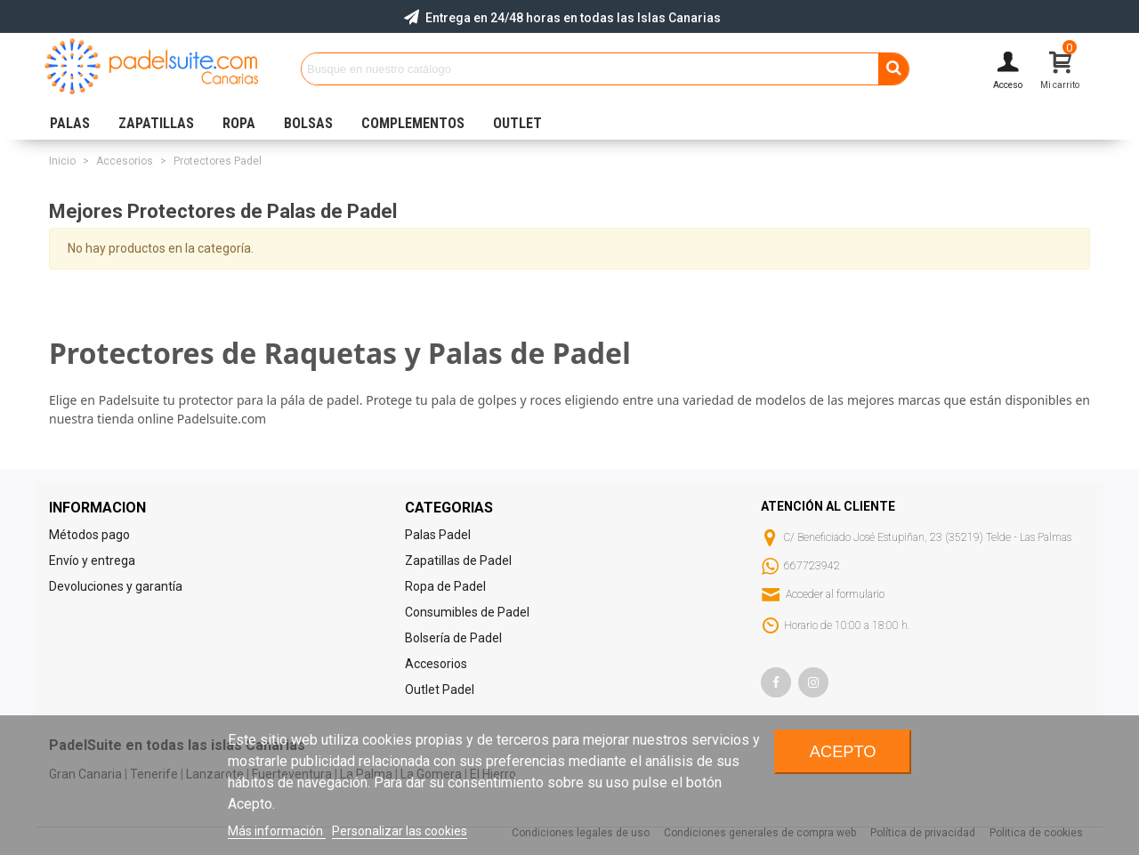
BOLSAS (308, 123)
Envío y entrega (92, 560)
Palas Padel (438, 535)
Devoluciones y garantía (115, 586)
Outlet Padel (439, 689)
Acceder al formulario (835, 594)
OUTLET (517, 123)
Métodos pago (89, 535)
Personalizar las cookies (399, 831)
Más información (277, 831)
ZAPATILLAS (156, 123)
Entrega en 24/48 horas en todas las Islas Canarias (573, 18)
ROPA (238, 123)
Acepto (843, 751)
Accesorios (436, 664)
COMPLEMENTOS (412, 123)
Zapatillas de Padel (458, 560)
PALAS (70, 123)
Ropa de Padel (445, 586)
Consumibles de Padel (467, 612)
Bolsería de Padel (453, 638)
